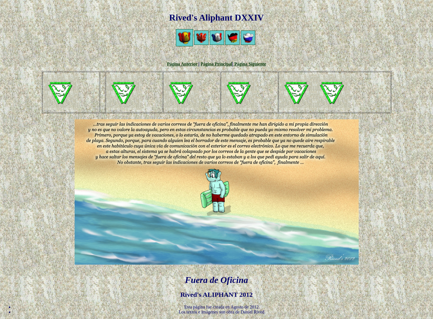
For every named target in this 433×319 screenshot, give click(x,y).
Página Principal (216, 64)
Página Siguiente (249, 64)
